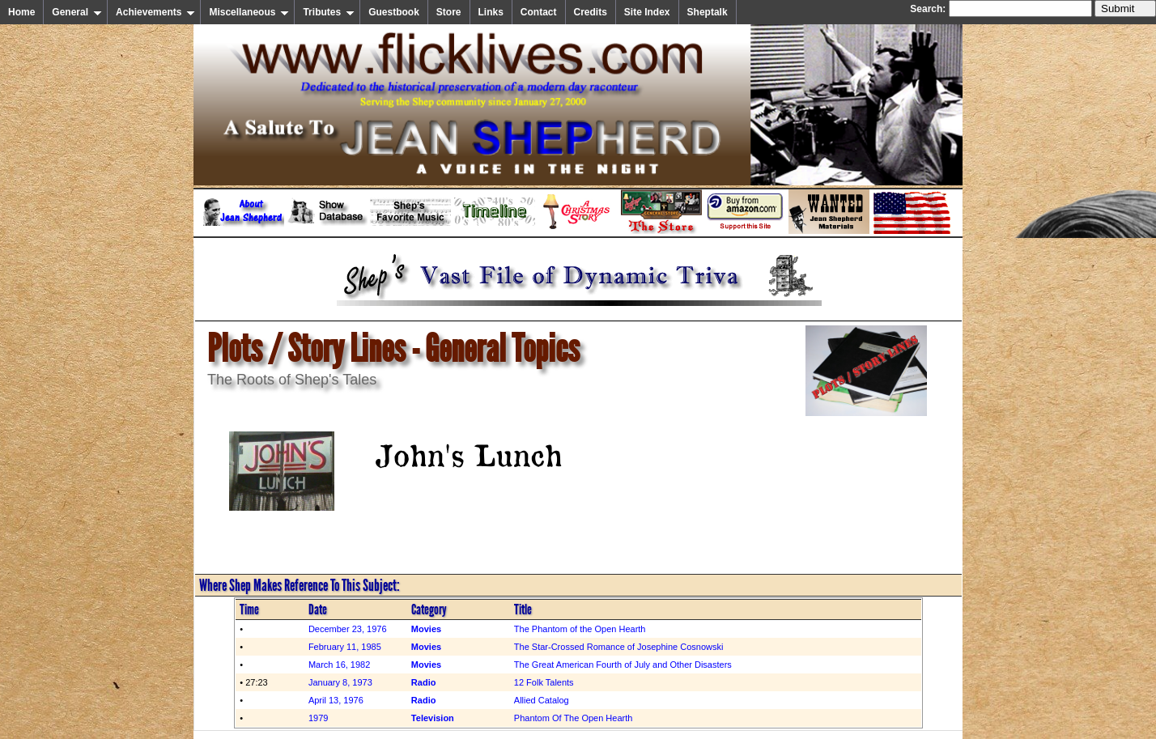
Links (491, 12)
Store (448, 12)
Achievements (155, 12)
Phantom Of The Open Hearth (573, 718)
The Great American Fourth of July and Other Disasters (623, 664)
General (77, 12)
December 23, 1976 (347, 629)
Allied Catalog (541, 700)
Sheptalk (707, 12)
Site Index (647, 12)
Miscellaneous (249, 12)
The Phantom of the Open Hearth (580, 629)
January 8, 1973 (340, 682)
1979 (318, 718)
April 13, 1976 (335, 700)
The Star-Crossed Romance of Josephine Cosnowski (619, 647)
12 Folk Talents (544, 682)
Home (21, 12)
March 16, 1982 (339, 664)
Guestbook (393, 12)
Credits (590, 12)
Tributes (329, 12)
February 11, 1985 (344, 647)
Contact (539, 12)
